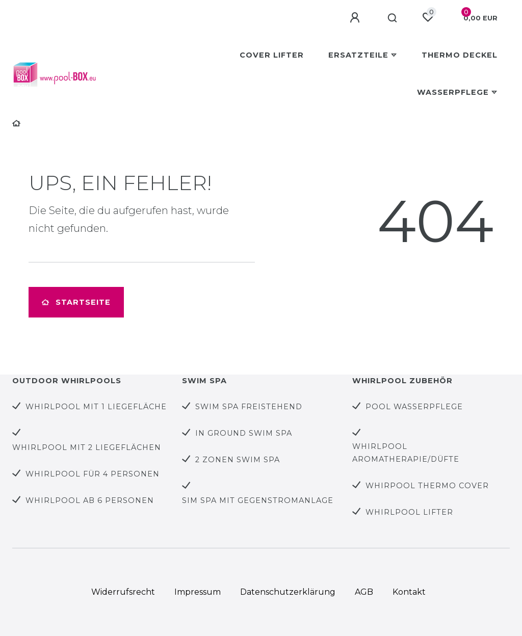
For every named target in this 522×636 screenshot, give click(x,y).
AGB (364, 592)
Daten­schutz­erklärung (287, 592)
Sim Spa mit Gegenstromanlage (257, 500)
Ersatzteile (358, 55)
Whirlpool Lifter (409, 512)
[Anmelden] (356, 18)
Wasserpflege (453, 92)
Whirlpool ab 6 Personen (89, 500)
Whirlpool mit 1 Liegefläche (96, 406)
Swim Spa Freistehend (248, 406)
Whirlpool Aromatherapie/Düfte (405, 453)
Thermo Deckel (460, 55)
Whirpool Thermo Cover (427, 485)
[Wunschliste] (427, 17)
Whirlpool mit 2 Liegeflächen (86, 447)
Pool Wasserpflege (414, 406)
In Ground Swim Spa (243, 433)
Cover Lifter (272, 55)
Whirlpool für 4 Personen (92, 474)
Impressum (197, 592)
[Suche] (392, 18)
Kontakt (409, 592)
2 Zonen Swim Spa (237, 459)
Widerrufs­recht (123, 592)
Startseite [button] (76, 302)
